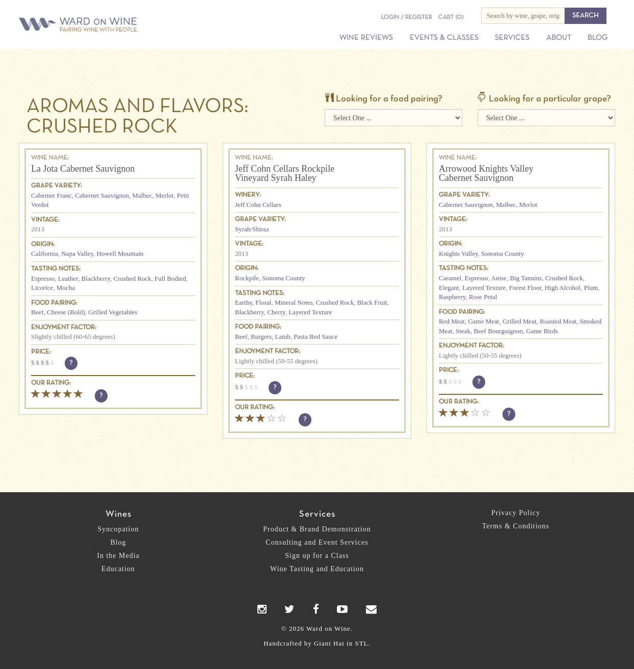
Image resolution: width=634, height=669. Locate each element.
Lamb (282, 336)
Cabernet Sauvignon (102, 195)
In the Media (118, 555)
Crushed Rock (132, 278)
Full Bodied (170, 278)
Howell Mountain (120, 253)
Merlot (164, 195)
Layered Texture (310, 312)
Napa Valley (77, 253)
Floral (263, 302)
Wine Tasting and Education (317, 569)
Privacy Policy (515, 513)
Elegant (449, 287)
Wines (118, 514)
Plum (591, 287)
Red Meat (452, 321)
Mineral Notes (294, 302)
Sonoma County (283, 278)
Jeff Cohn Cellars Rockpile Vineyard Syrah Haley (284, 173)
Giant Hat (329, 643)
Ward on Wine (114, 25)
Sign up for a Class (317, 555)
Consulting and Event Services (317, 542)
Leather (68, 278)
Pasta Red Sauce (315, 336)
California (44, 253)
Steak (463, 331)
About (558, 37)
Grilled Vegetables (112, 312)
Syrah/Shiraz (252, 229)
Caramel (450, 278)
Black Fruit (372, 302)
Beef (37, 312)
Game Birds (542, 331)
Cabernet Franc (51, 195)
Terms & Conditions (515, 526)
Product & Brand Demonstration (317, 529)
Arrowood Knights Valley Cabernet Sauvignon (486, 173)
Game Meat (483, 321)
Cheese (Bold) (66, 312)
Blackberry (95, 278)
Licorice (42, 287)
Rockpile (247, 278)
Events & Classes (444, 37)
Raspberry (452, 297)
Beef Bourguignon (498, 331)
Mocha (66, 287)
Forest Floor (525, 287)
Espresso (43, 278)
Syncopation (118, 529)
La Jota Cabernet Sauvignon (83, 169)
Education (118, 569)
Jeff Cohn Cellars (258, 204)
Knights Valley (458, 253)
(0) (450, 17)
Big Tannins (526, 278)
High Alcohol (562, 287)
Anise (499, 278)
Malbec (142, 195)
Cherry (276, 312)
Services (512, 37)
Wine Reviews (366, 37)
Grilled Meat (520, 321)
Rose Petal (483, 297)
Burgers (261, 336)
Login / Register (406, 17)
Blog (597, 37)
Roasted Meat (558, 321)
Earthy (243, 302)
